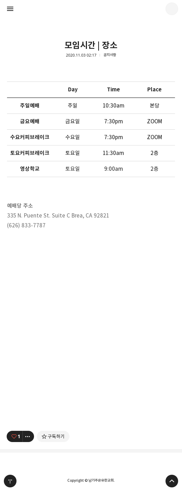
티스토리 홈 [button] (10, 481)
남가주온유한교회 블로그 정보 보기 (171, 8)
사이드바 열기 (10, 8)
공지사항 (109, 55)
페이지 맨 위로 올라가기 (171, 481)
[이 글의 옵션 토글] (28, 436)
